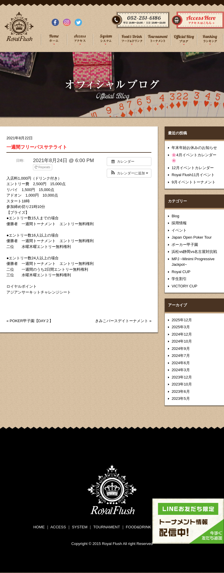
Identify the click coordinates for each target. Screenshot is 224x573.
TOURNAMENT (106, 527)
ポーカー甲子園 (185, 244)
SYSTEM (79, 527)
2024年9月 (181, 348)
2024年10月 (182, 341)
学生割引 (179, 279)
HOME (39, 527)
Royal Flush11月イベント (193, 175)
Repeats (43, 167)
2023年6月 (181, 391)
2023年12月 (182, 377)
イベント (179, 230)
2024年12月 (182, 334)
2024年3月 (181, 370)
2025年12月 (182, 320)
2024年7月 (181, 355)
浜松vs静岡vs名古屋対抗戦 (194, 251)
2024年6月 (181, 363)
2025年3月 (181, 327)
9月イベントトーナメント (193, 182)
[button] (129, 173)
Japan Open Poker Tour (191, 237)
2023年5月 (181, 398)
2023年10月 (182, 384)
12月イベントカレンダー (193, 168)
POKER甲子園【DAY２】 (31, 321)
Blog (175, 216)
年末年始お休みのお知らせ (194, 147)
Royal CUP (181, 272)
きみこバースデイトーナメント (121, 321)
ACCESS (58, 527)
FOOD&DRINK (138, 527)
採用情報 (179, 223)
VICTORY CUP (184, 286)
